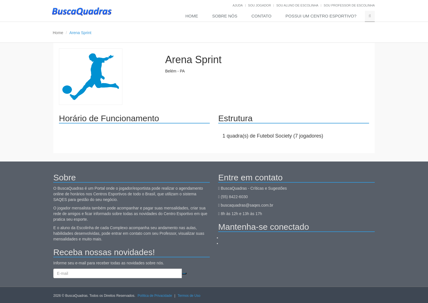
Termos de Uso (189, 296)
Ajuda (238, 5)
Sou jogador (259, 5)
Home (192, 16)
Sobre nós (224, 16)
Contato (261, 16)
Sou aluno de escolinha (297, 5)
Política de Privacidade (155, 296)
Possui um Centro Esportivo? (321, 16)
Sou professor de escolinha (349, 5)
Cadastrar (184, 273)
